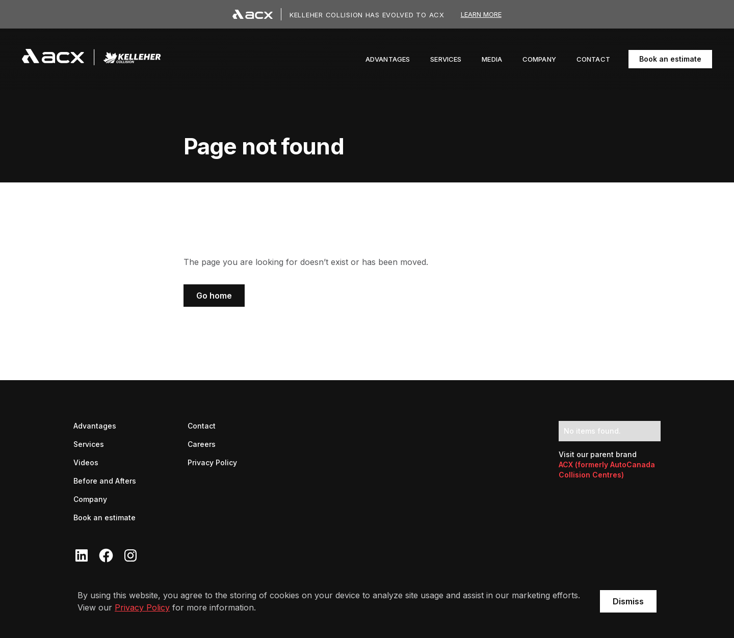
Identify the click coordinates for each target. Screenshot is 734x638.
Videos (85, 462)
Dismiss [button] (628, 601)
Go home (214, 295)
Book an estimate (670, 59)
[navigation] (92, 59)
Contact (202, 425)
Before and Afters (104, 480)
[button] (491, 59)
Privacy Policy (142, 607)
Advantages (94, 425)
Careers (202, 443)
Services (88, 444)
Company (90, 499)
